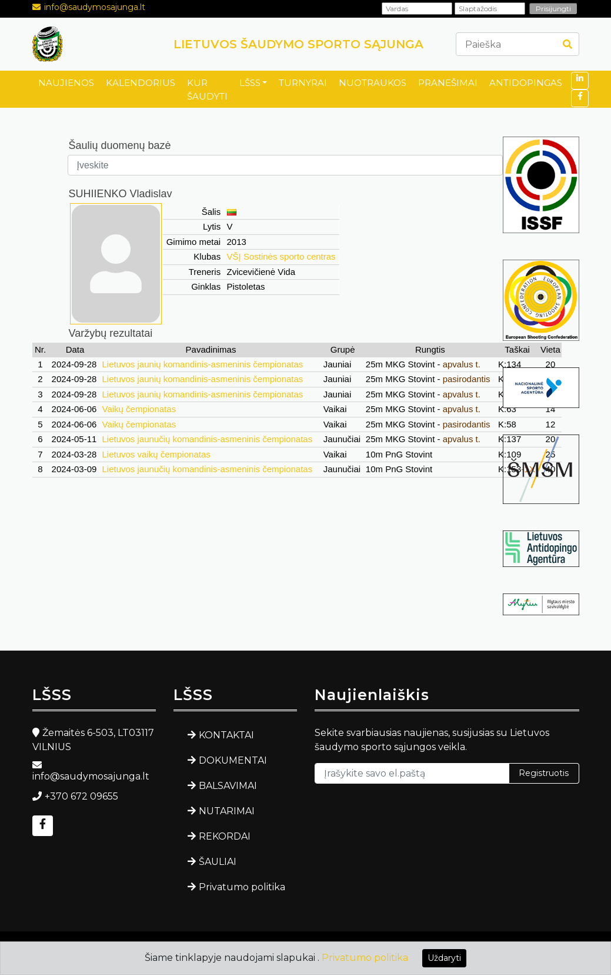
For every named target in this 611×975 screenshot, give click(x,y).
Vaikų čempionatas (139, 409)
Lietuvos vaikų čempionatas (156, 454)
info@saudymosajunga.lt (94, 7)
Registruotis (544, 773)
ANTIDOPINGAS (525, 82)
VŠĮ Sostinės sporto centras (281, 256)
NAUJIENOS (66, 82)
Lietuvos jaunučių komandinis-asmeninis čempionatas (207, 439)
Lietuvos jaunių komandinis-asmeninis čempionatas (202, 364)
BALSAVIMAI (228, 785)
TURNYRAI (303, 82)
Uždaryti (444, 958)
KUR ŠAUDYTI (207, 89)
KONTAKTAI (226, 735)
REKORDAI (225, 836)
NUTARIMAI (227, 811)
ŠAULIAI (217, 861)
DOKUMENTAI (233, 760)
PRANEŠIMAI (448, 82)
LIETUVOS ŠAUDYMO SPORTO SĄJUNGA (298, 44)
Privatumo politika (242, 887)
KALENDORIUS (140, 82)
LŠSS (250, 82)
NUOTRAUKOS (372, 82)
